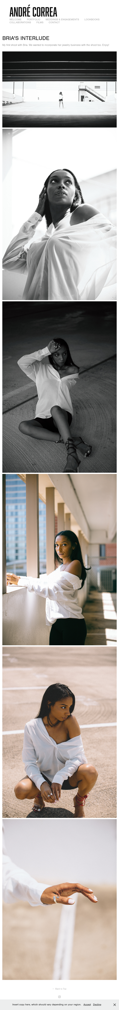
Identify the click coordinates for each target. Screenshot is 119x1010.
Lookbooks (91, 19)
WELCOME (15, 19)
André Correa (33, 12)
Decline (97, 1004)
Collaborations (20, 22)
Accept (87, 1004)
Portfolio (33, 19)
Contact (54, 22)
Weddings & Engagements (62, 19)
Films (39, 22)
